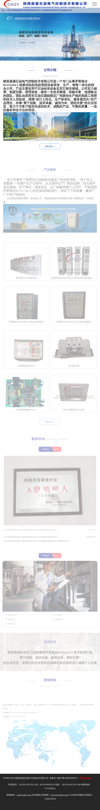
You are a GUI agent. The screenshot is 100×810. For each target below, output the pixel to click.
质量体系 (11, 627)
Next (97, 36)
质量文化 (11, 623)
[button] (50, 526)
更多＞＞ (57, 453)
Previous (3, 36)
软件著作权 (12, 619)
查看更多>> (50, 147)
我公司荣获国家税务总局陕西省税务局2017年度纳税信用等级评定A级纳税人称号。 (40, 10)
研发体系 (59, 623)
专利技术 (59, 619)
